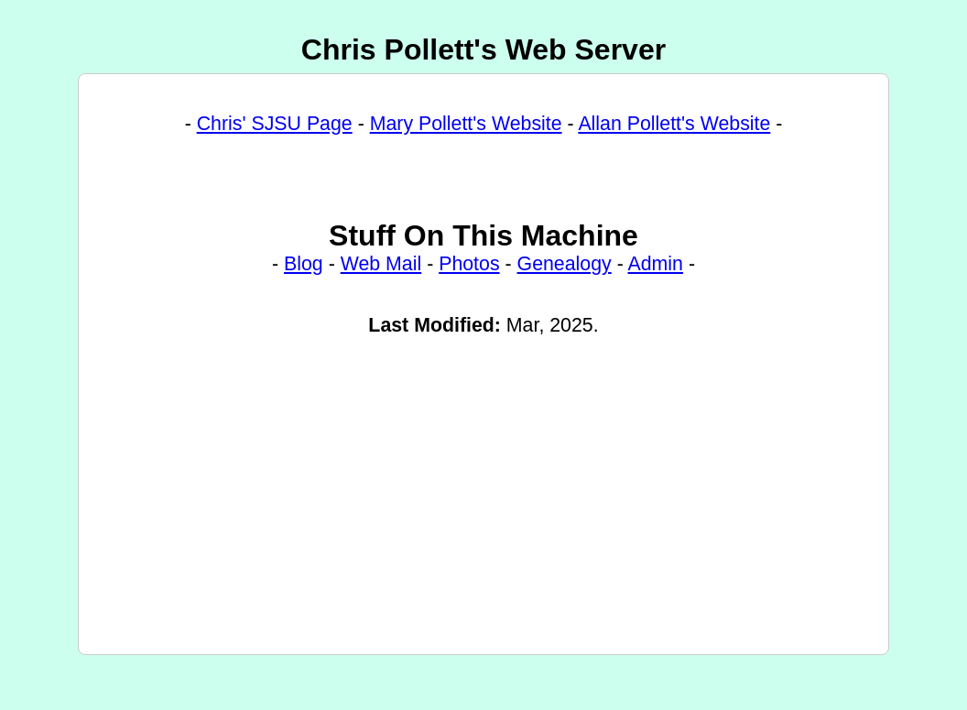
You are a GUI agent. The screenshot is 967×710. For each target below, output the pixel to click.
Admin (655, 278)
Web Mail (381, 278)
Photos (469, 278)
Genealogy (564, 278)
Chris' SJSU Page (275, 126)
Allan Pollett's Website (674, 126)
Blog (303, 278)
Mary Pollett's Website (466, 126)
